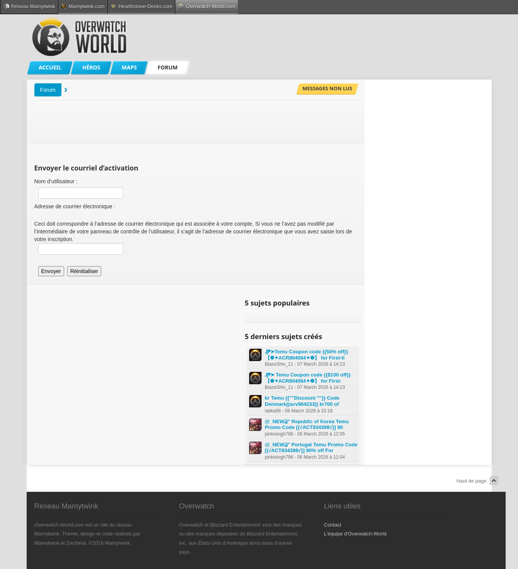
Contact (332, 525)
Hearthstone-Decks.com (141, 6)
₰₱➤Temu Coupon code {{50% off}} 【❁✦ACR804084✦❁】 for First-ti (306, 355)
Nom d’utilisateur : (56, 181)
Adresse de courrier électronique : (74, 206)
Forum (48, 90)
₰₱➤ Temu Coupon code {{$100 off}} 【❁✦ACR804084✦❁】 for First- (308, 378)
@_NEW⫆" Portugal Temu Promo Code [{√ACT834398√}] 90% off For (311, 448)
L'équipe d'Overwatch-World (355, 534)
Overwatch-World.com (206, 6)
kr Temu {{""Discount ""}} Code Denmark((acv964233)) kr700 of (302, 401)
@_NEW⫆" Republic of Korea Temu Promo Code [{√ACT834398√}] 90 (307, 425)
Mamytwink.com (82, 6)
